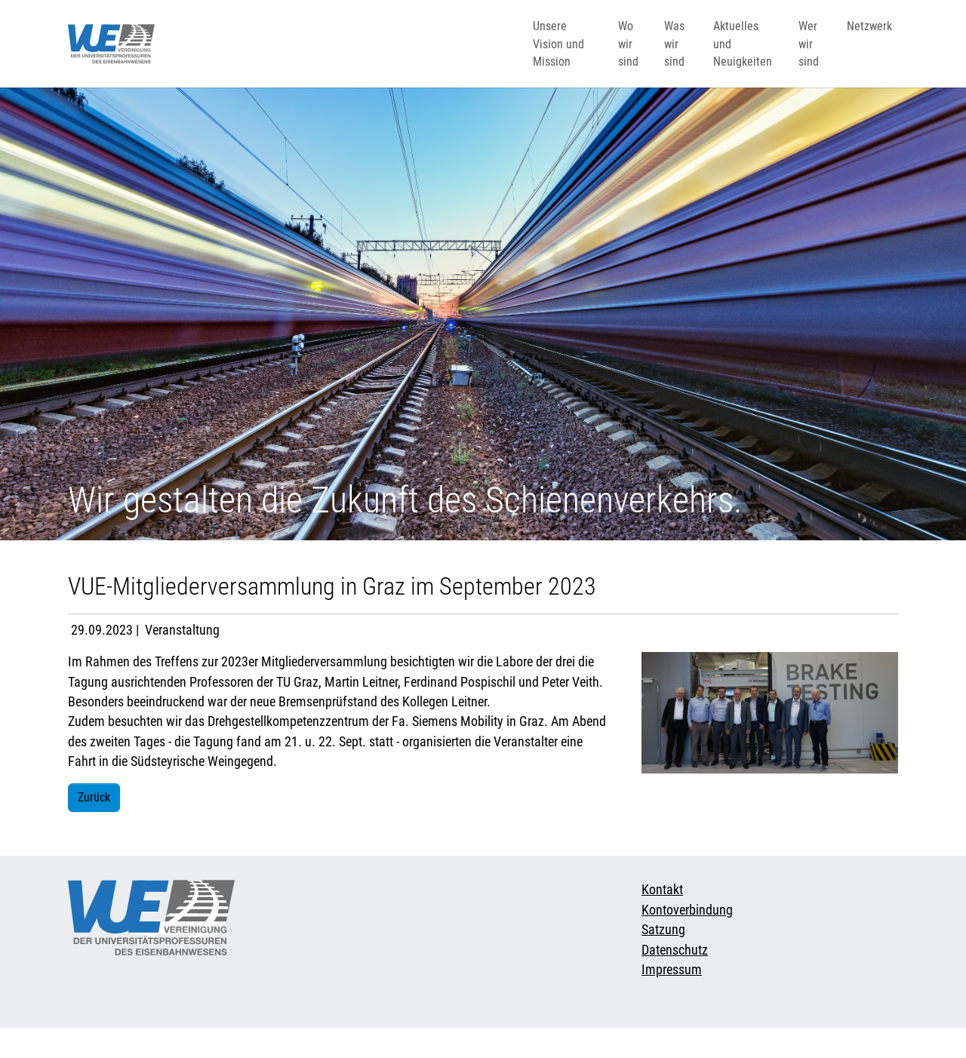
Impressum (671, 999)
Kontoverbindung (687, 940)
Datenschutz (674, 980)
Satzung (663, 959)
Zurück (94, 827)
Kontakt (662, 919)
